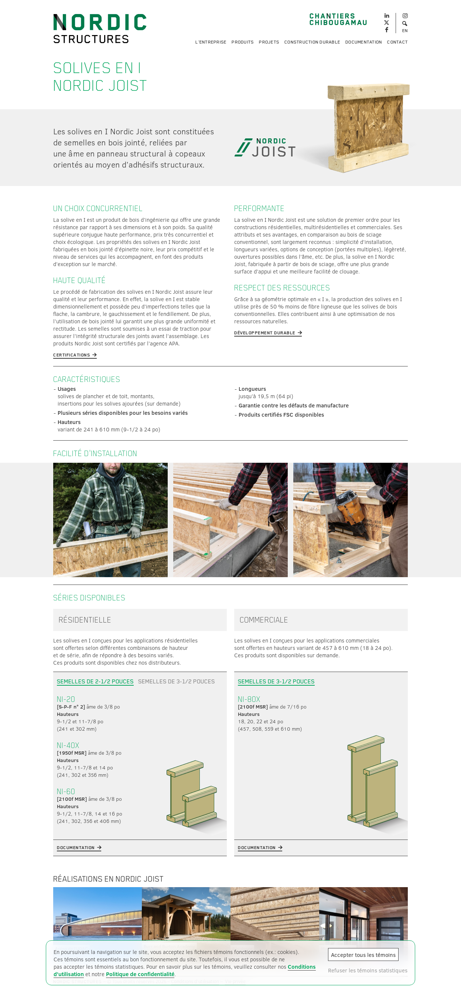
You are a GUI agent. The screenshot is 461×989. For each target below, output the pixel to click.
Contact (397, 42)
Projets (269, 42)
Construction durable (312, 42)
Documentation (363, 42)
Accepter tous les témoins (363, 954)
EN (405, 30)
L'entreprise (210, 42)
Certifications (71, 355)
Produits (243, 42)
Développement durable (265, 332)
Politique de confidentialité (140, 974)
